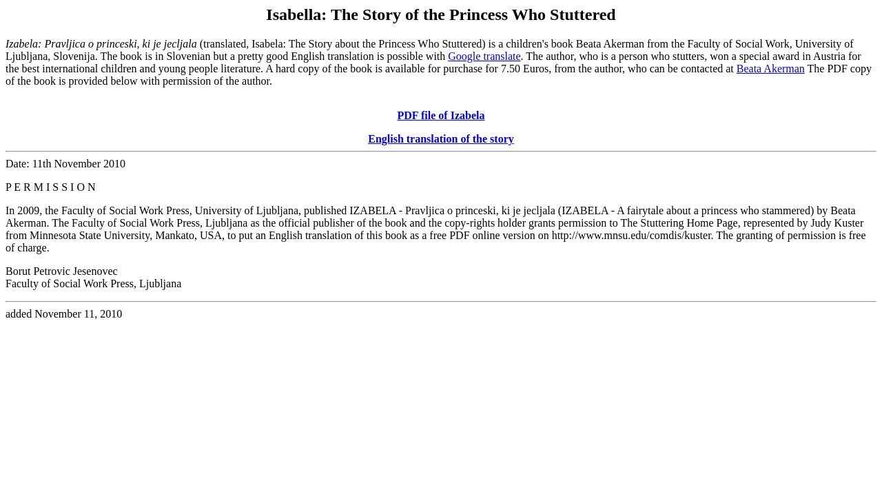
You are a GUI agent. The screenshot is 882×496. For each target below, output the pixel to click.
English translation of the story (441, 139)
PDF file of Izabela (441, 115)
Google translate (484, 56)
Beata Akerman (771, 68)
